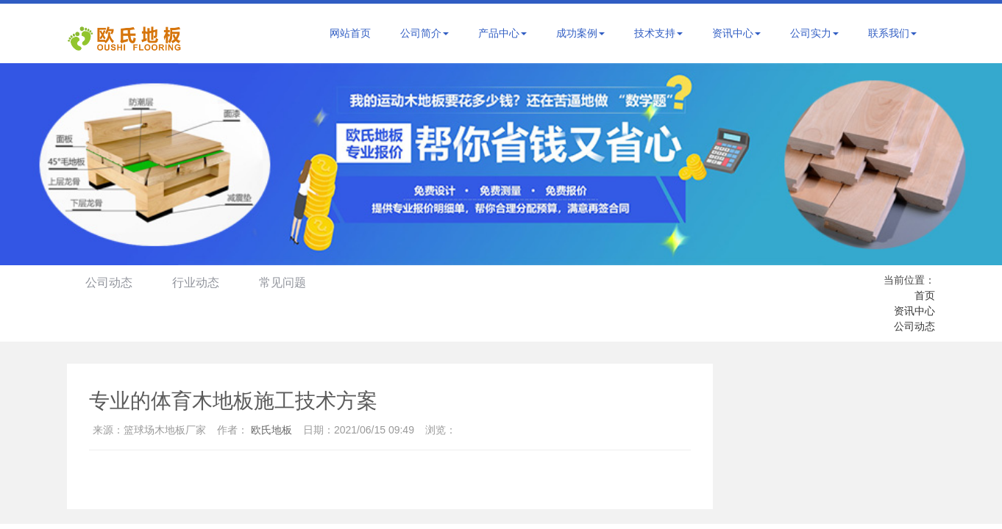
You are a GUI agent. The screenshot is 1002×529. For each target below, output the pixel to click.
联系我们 (892, 33)
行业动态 (195, 282)
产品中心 (502, 33)
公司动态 (108, 282)
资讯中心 (736, 33)
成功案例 (580, 33)
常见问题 (282, 282)
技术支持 (658, 33)
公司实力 (814, 33)
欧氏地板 (271, 430)
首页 (924, 295)
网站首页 (350, 33)
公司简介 (424, 33)
